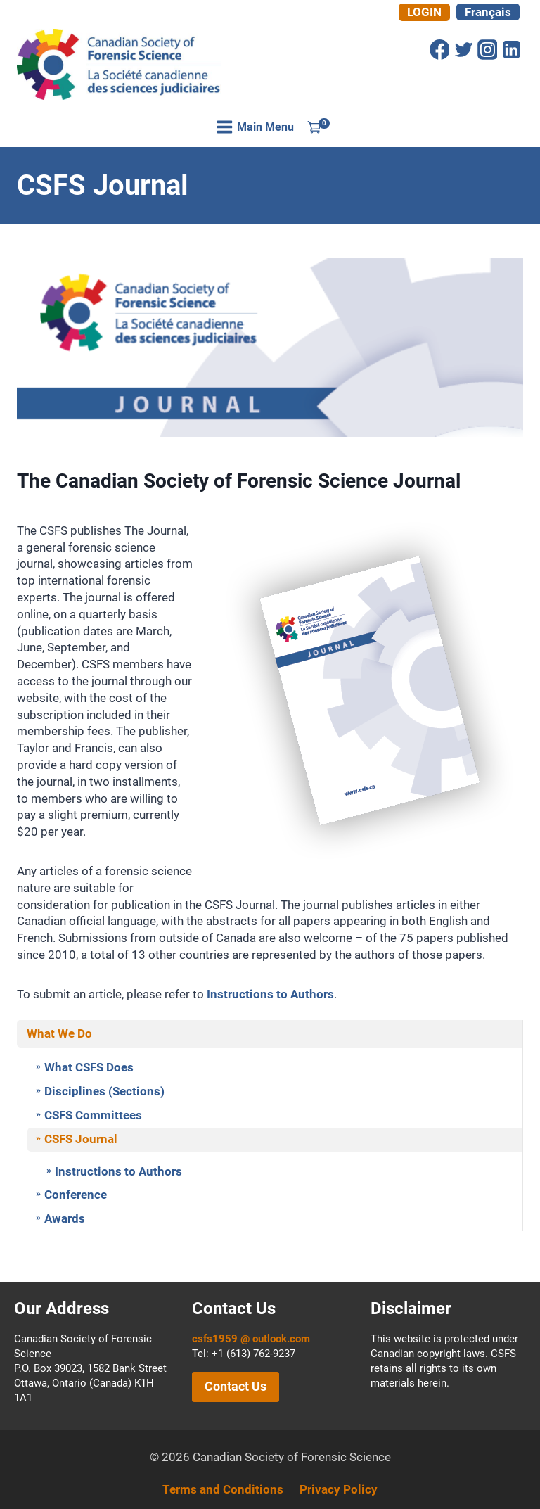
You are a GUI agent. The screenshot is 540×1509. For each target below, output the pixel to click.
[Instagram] (487, 49)
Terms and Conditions (222, 1489)
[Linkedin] (511, 49)
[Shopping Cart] (318, 127)
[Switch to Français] (488, 12)
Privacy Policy (339, 1489)
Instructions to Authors (270, 994)
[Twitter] (463, 49)
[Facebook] (439, 49)
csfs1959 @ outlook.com (251, 1338)
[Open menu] (255, 127)
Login (424, 12)
